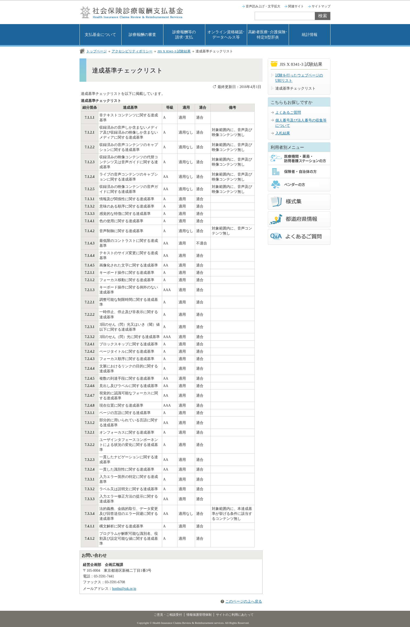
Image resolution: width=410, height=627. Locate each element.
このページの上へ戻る (243, 601)
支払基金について (100, 34)
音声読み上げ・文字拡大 (263, 6)
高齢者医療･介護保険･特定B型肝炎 (268, 34)
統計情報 (309, 34)
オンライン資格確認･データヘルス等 (226, 34)
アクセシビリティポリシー (132, 51)
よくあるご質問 (288, 113)
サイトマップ (321, 6)
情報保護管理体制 (199, 615)
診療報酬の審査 (142, 34)
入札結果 (282, 133)
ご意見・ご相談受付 (168, 615)
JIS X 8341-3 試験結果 (174, 51)
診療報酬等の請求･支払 (184, 34)
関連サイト (296, 6)
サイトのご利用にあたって (235, 615)
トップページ (96, 51)
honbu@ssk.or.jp (124, 589)
